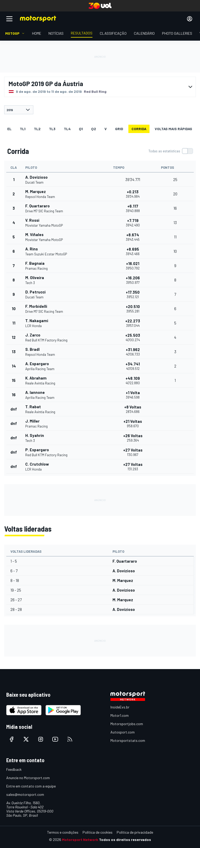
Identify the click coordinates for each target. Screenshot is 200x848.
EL (9, 129)
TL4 (67, 129)
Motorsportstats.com (127, 740)
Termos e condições (62, 832)
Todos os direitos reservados (125, 839)
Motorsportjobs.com (126, 723)
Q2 (93, 129)
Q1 (81, 129)
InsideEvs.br (119, 707)
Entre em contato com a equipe (31, 786)
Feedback (14, 769)
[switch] (170, 151)
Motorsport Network (80, 839)
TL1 (23, 129)
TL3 (52, 129)
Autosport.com (122, 732)
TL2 (37, 129)
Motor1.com (119, 715)
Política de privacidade (135, 832)
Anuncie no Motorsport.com (28, 777)
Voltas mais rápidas (173, 129)
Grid (119, 129)
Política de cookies (98, 832)
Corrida (139, 129)
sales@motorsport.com (25, 794)
